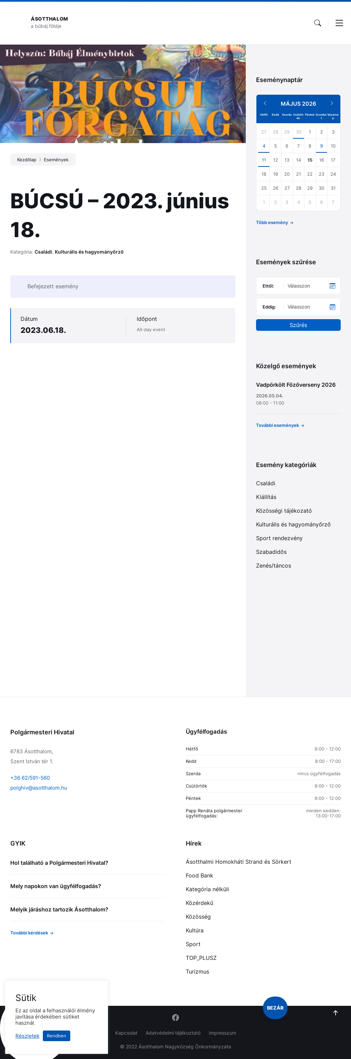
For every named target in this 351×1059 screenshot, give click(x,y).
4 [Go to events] (264, 146)
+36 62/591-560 (30, 778)
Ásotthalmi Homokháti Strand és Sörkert (238, 861)
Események (56, 159)
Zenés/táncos (273, 565)
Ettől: (268, 286)
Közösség (198, 916)
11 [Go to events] (264, 160)
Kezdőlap (26, 159)
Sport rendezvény (279, 538)
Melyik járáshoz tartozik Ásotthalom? (59, 909)
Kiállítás (266, 496)
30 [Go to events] (298, 132)
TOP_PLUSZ (201, 957)
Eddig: (269, 307)
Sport (193, 944)
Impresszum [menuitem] (222, 1033)
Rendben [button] (56, 1035)
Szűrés (298, 325)
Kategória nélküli (207, 889)
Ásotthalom (49, 19)
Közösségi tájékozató (284, 510)
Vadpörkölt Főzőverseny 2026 (296, 384)
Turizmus (197, 971)
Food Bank (199, 875)
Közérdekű (199, 902)
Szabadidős (271, 551)
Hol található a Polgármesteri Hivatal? (59, 862)
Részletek (27, 1036)
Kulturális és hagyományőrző (89, 252)
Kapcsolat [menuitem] (126, 1033)
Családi (43, 252)
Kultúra (195, 930)
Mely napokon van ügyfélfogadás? (55, 886)
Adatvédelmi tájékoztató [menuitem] (173, 1033)
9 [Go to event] (321, 146)
